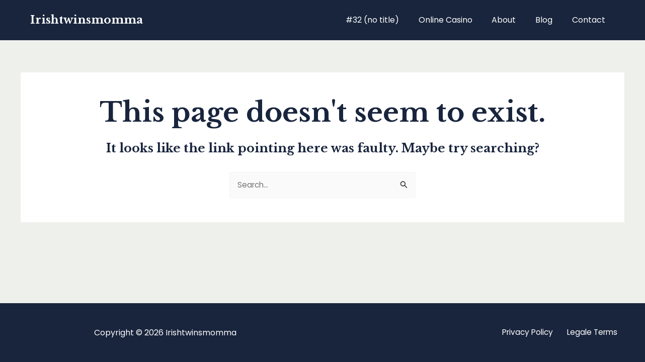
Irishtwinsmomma (86, 20)
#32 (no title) (387, 20)
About (512, 20)
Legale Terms (590, 332)
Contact (590, 20)
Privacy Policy (521, 332)
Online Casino (457, 20)
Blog (548, 20)
